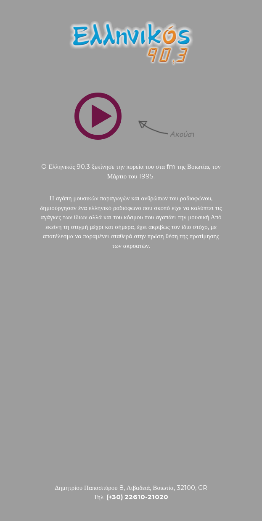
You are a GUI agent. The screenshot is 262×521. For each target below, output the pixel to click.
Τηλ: (131, 497)
